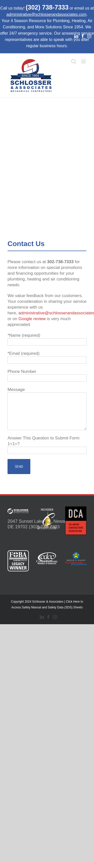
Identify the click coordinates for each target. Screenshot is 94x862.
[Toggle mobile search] (73, 61)
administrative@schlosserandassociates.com (46, 14)
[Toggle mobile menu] (83, 61)
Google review (32, 318)
